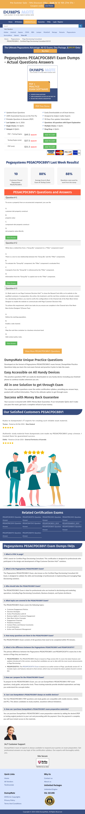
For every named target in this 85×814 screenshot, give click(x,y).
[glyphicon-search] (80, 26)
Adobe (6, 32)
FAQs (48, 22)
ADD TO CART (50, 135)
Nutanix (62, 32)
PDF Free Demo (42, 106)
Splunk (16, 35)
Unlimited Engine (50, 789)
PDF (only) (11, 146)
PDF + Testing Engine (15, 134)
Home (10, 22)
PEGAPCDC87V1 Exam (31, 666)
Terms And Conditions (12, 803)
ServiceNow (8, 35)
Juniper (38, 32)
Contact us (48, 778)
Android (13, 32)
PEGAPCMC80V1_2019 (50, 523)
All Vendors (18, 22)
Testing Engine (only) (14, 140)
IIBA (32, 32)
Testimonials (9, 785)
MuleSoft (47, 32)
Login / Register (58, 22)
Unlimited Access (30, 22)
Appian (20, 32)
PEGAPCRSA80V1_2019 (70, 523)
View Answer (11, 238)
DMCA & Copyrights (12, 797)
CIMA (27, 32)
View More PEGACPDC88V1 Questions (42, 351)
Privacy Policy (9, 800)
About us (47, 781)
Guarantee (41, 22)
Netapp (54, 32)
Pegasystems (71, 32)
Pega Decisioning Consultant (32, 39)
